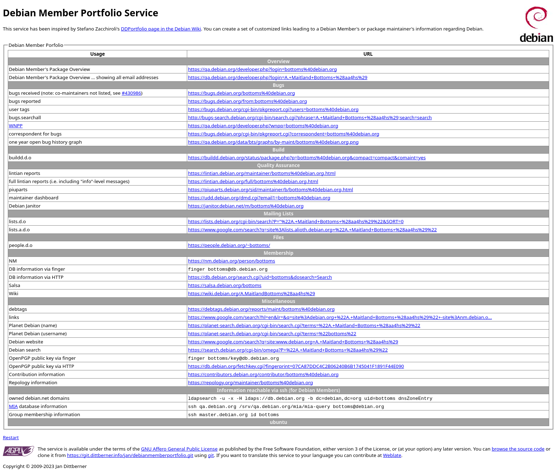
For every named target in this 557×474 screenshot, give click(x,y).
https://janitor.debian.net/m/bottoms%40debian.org (245, 206)
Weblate (392, 455)
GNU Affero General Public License (179, 449)
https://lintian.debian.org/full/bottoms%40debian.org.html (253, 181)
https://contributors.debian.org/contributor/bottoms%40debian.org (263, 374)
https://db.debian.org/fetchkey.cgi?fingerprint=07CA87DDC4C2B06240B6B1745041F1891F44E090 (296, 366)
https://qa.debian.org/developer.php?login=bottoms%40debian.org (262, 69)
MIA (13, 406)
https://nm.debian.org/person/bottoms (231, 261)
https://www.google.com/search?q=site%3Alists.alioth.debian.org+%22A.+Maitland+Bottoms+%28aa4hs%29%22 (312, 229)
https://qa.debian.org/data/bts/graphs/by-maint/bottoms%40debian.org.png (273, 142)
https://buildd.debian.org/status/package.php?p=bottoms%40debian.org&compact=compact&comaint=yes (307, 157)
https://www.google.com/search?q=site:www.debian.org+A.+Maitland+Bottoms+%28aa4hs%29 (293, 341)
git (211, 455)
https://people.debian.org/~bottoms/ (229, 245)
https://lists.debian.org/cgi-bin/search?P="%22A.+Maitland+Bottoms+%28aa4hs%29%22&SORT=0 (296, 221)
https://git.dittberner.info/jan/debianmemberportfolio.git (130, 455)
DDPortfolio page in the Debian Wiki (161, 29)
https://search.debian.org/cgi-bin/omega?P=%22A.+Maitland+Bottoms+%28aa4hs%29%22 (288, 350)
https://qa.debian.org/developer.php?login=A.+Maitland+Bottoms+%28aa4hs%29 (277, 77)
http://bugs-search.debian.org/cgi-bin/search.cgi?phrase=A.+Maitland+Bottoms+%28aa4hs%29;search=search (310, 117)
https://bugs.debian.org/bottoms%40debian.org (241, 93)
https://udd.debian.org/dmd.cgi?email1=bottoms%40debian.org (259, 197)
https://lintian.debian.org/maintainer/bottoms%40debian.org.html (261, 173)
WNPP (16, 125)
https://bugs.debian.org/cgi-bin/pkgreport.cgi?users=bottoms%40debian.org (273, 109)
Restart (11, 437)
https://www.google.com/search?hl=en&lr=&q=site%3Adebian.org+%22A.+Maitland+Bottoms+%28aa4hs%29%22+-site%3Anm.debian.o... (340, 317)
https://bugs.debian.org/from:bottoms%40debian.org (247, 101)
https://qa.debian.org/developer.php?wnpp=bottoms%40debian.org (263, 125)
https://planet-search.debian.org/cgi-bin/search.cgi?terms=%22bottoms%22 (272, 333)
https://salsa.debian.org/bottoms (224, 285)
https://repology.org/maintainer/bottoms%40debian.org (250, 382)
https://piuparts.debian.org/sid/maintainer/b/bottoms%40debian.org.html (270, 189)
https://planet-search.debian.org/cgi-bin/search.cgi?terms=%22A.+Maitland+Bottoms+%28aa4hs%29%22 (304, 325)
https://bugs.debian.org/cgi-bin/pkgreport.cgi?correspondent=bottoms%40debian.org (283, 134)
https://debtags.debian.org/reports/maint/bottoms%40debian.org (261, 309)
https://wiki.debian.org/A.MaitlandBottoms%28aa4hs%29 (251, 293)
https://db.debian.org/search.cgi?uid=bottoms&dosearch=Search (260, 277)
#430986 (131, 93)
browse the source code (518, 449)
